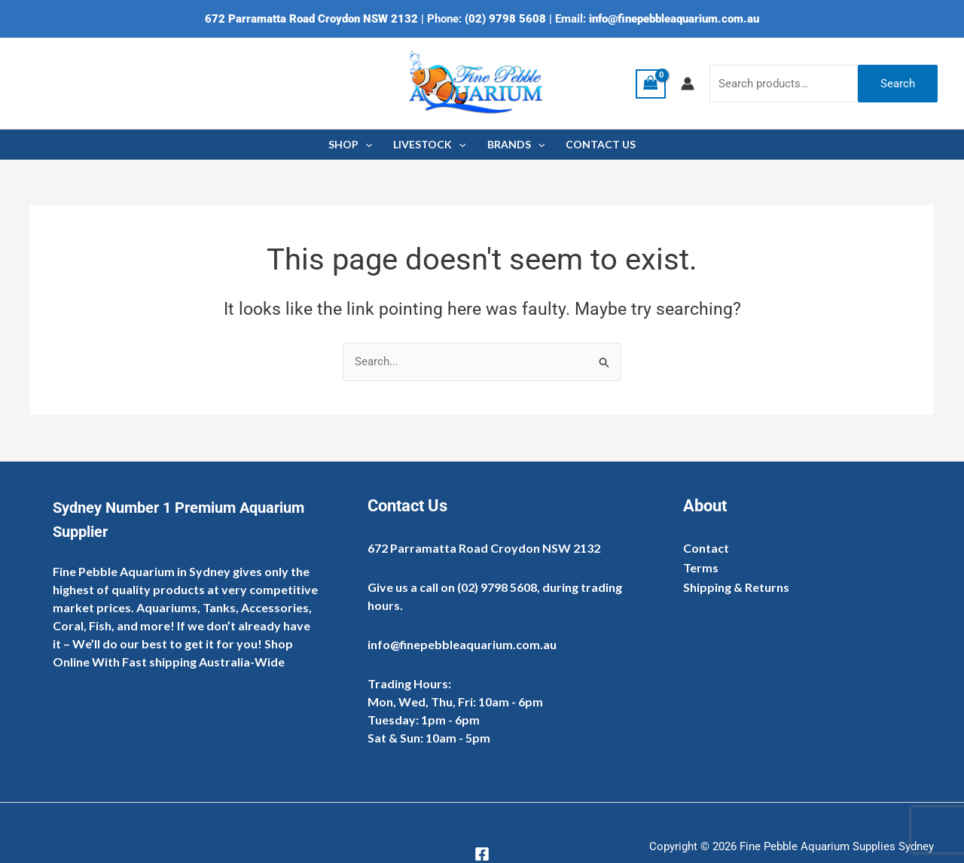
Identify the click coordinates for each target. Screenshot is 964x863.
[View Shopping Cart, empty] (651, 84)
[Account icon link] (687, 83)
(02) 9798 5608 (505, 19)
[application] (365, 145)
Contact (706, 548)
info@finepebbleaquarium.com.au (674, 19)
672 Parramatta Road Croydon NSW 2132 (311, 19)
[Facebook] (482, 853)
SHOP (350, 145)
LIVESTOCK (429, 145)
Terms (700, 567)
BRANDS (516, 145)
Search (897, 83)
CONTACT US (601, 144)
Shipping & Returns (736, 587)
